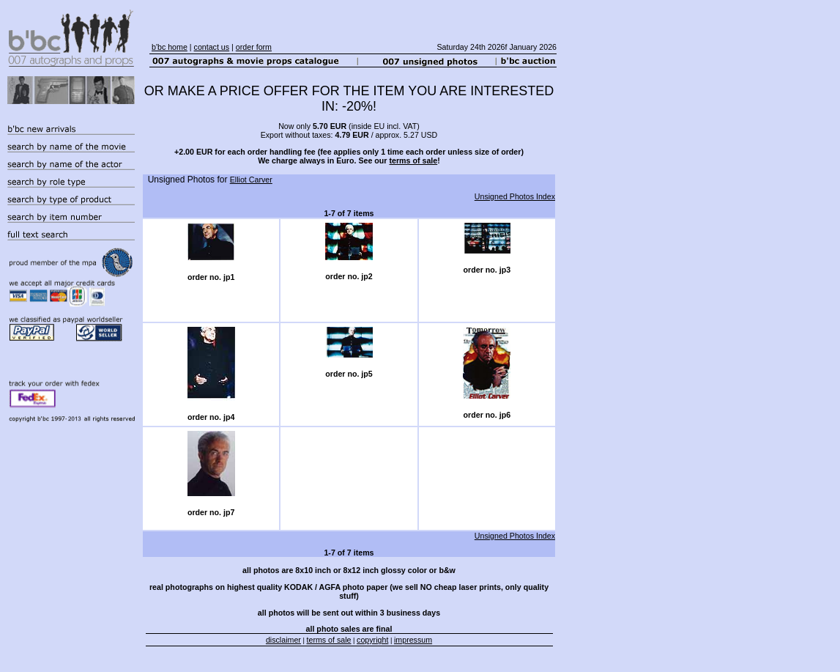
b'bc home (169, 47)
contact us (212, 47)
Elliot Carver (251, 179)
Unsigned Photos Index (515, 196)
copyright (372, 639)
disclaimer (283, 639)
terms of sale (413, 160)
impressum (413, 639)
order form (254, 47)
